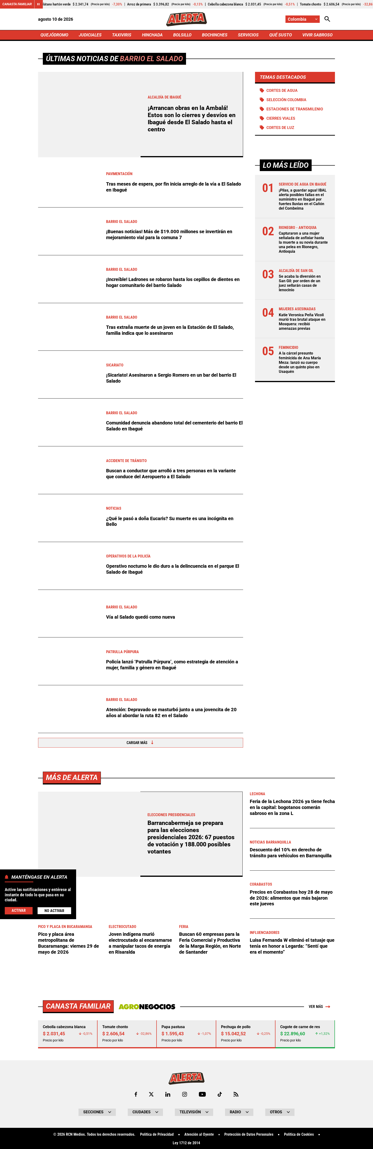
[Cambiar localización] (302, 19)
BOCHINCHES (214, 34)
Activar (19, 910)
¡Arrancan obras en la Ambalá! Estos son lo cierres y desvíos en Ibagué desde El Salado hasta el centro (192, 118)
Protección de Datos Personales (248, 1134)
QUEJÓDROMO (54, 34)
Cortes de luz (280, 128)
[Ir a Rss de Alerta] (236, 1093)
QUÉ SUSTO (280, 34)
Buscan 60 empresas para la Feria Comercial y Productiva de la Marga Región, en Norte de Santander (210, 942)
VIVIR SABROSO (317, 34)
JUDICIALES (90, 34)
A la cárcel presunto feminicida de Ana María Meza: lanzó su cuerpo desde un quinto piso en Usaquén (300, 362)
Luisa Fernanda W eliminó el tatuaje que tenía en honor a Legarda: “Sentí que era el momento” (292, 945)
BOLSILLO (182, 34)
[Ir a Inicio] (186, 19)
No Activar (54, 910)
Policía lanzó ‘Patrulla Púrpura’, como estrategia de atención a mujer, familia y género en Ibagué (172, 665)
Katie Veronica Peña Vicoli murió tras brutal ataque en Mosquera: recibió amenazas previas (302, 322)
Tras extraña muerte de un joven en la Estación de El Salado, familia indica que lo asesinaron (170, 330)
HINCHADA (152, 34)
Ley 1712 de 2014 (186, 1142)
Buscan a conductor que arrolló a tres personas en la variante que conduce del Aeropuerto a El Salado (171, 473)
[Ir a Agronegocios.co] (147, 1005)
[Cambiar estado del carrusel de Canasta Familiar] (38, 4)
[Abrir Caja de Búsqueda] (327, 19)
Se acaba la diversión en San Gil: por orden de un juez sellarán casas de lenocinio (300, 283)
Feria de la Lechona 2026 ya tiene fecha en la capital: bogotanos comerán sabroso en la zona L (292, 807)
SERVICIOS (248, 34)
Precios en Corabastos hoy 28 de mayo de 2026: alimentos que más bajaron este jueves (291, 897)
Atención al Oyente (199, 1134)
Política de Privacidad (157, 1134)
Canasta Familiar (17, 4)
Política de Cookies (299, 1134)
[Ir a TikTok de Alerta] (220, 1093)
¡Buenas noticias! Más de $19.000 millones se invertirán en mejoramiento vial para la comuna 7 (169, 234)
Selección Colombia (286, 100)
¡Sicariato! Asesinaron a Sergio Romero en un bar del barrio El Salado (171, 378)
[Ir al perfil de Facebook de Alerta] (135, 1093)
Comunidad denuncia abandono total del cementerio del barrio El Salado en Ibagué (174, 426)
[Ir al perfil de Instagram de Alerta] (184, 1093)
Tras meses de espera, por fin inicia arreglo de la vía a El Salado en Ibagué (173, 187)
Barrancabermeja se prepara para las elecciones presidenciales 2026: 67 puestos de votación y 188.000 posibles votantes (191, 837)
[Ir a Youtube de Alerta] (202, 1093)
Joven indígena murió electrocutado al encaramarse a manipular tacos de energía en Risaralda (140, 942)
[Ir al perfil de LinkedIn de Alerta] (167, 1093)
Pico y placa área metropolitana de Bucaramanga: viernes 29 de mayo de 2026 (68, 942)
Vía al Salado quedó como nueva (140, 617)
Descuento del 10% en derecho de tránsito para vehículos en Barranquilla (291, 852)
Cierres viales (280, 118)
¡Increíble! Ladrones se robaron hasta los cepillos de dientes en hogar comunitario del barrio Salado (173, 282)
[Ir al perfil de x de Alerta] (151, 1093)
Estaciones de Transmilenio (294, 109)
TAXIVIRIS (121, 34)
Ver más (319, 1005)
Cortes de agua (282, 90)
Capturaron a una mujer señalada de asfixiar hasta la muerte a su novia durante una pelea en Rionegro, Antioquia (303, 242)
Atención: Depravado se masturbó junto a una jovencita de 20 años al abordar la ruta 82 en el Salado (171, 712)
